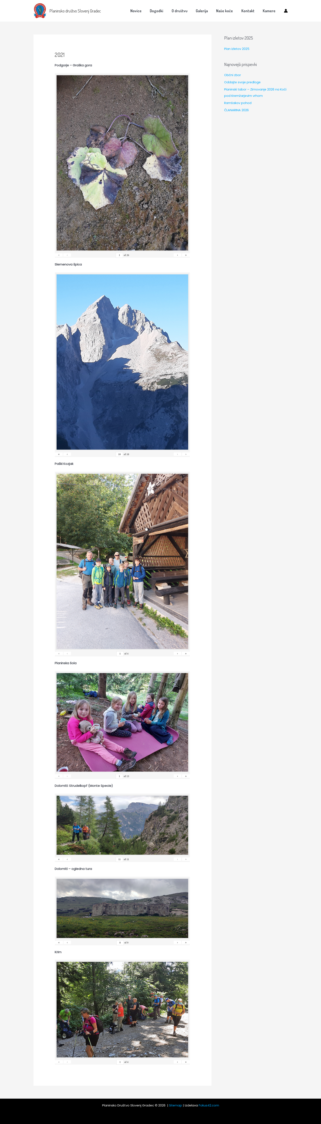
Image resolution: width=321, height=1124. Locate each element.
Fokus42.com (209, 1105)
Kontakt (249, 10)
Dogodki (160, 10)
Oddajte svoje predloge (243, 82)
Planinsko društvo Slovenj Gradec (75, 11)
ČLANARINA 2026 (236, 110)
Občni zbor (232, 75)
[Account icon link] (286, 11)
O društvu (183, 10)
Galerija (204, 10)
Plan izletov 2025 (237, 49)
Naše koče (226, 10)
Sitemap (175, 1105)
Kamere (269, 10)
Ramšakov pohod (238, 102)
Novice (140, 10)
